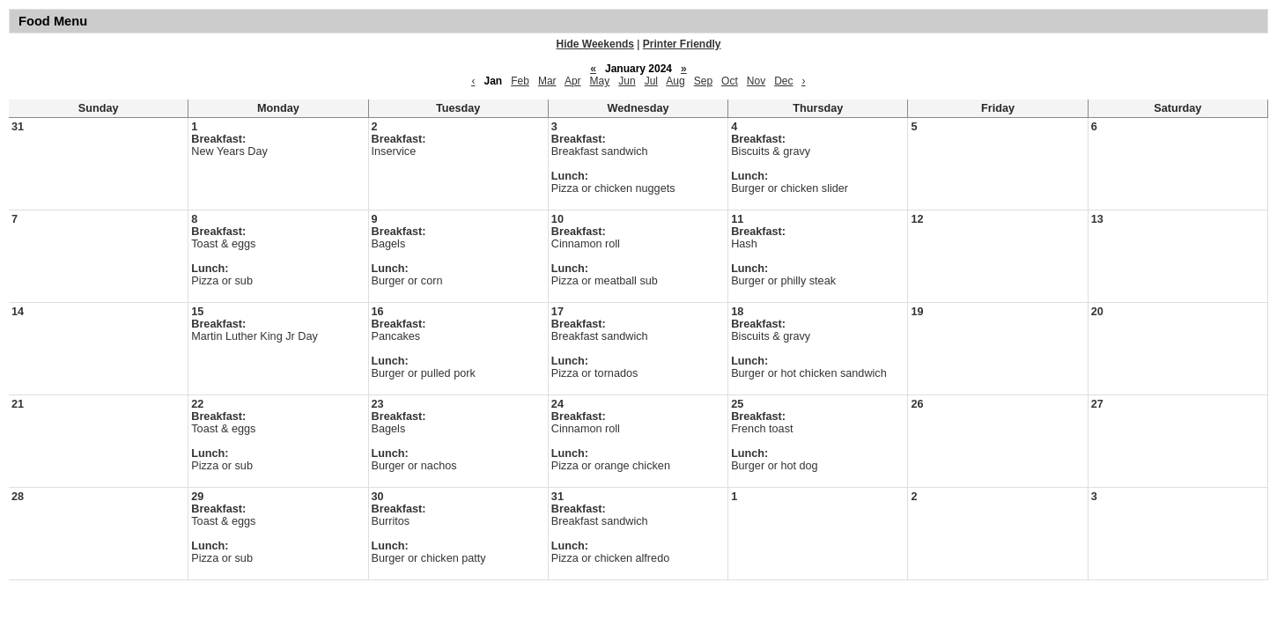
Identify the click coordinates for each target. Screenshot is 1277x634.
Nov (756, 81)
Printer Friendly (682, 44)
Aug (675, 81)
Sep (703, 81)
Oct (729, 81)
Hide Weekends (595, 44)
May (600, 81)
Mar (547, 81)
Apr (573, 81)
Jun (626, 81)
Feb (520, 81)
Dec (783, 81)
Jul (651, 81)
